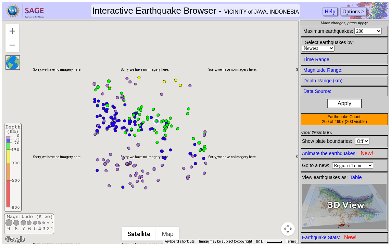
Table (356, 177)
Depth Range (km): (323, 80)
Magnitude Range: (322, 70)
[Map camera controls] (288, 229)
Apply (344, 103)
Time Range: (317, 59)
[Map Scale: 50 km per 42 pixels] (269, 241)
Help (330, 11)
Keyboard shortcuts (179, 241)
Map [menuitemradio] (168, 233)
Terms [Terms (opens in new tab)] (291, 241)
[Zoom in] (12, 31)
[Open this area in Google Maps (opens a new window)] (15, 239)
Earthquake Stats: (329, 237)
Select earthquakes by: (329, 42)
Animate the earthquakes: (337, 153)
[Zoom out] (12, 45)
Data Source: (317, 91)
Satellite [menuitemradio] (138, 233)
